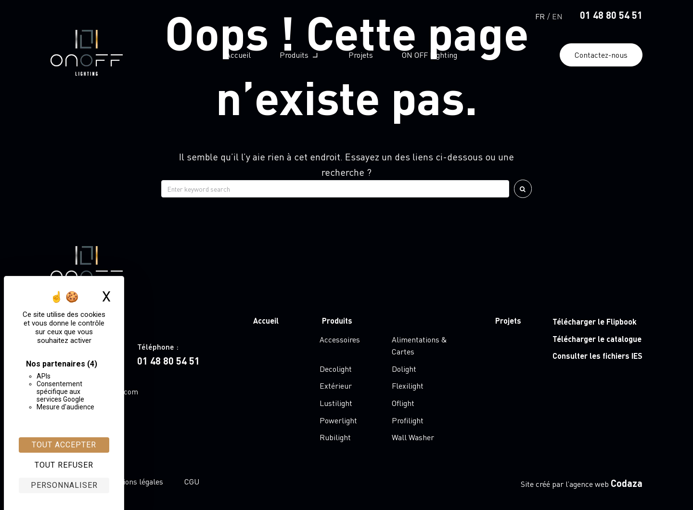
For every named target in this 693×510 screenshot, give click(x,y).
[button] (299, 55)
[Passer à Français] (540, 15)
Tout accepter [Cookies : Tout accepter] (64, 444)
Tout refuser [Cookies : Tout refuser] (64, 465)
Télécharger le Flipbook (594, 321)
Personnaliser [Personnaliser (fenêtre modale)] (64, 485)
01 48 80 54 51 (611, 15)
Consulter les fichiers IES (597, 356)
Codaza (626, 483)
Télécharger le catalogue (597, 339)
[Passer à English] (557, 15)
